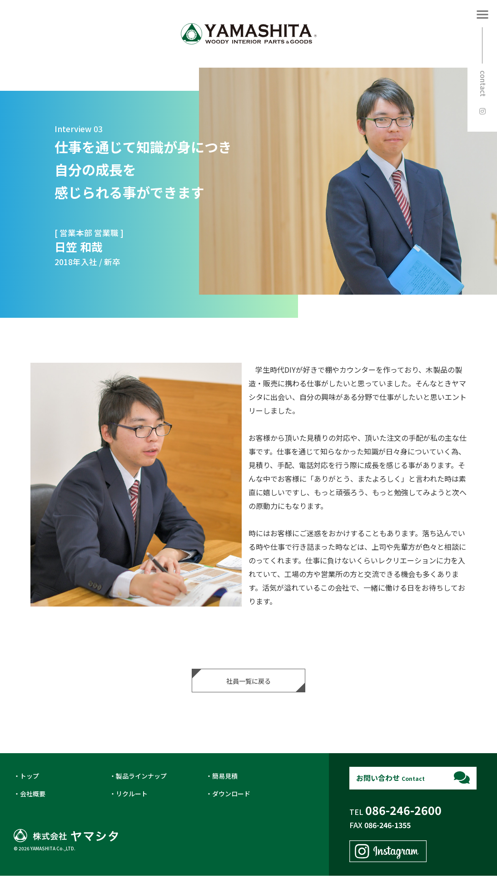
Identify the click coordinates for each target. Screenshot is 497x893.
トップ (29, 793)
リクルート (132, 810)
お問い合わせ (390, 794)
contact (483, 83)
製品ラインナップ (141, 793)
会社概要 (32, 810)
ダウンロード (231, 810)
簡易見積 (225, 793)
